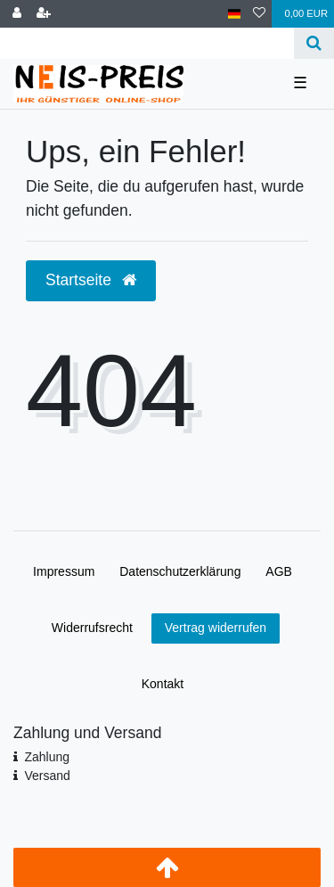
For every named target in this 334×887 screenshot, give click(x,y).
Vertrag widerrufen (215, 627)
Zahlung (46, 757)
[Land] (235, 14)
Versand (46, 775)
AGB (278, 571)
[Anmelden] (17, 14)
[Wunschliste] (259, 14)
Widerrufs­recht (92, 627)
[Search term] (147, 43)
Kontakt (162, 684)
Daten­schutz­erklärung (179, 571)
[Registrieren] (43, 14)
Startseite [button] (90, 280)
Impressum (63, 571)
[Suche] (314, 43)
